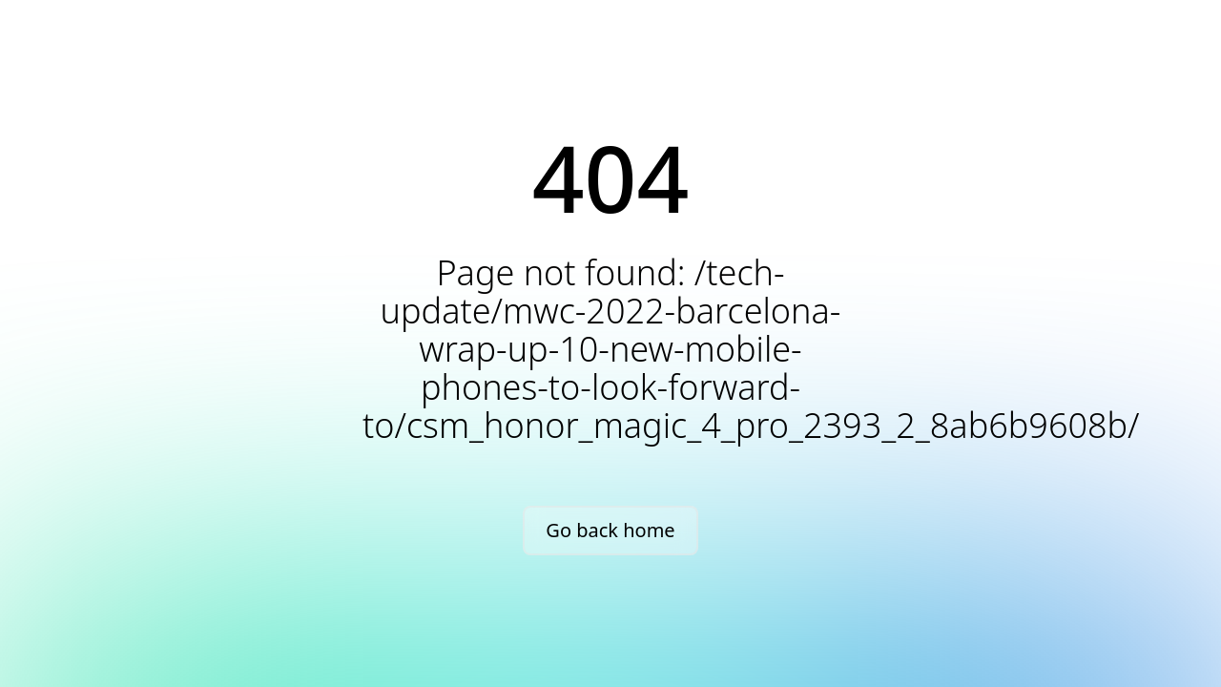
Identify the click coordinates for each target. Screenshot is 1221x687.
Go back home (610, 530)
